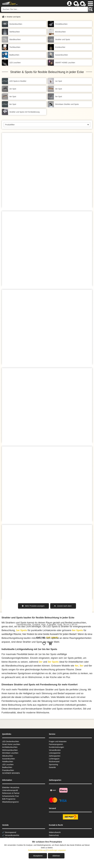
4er (76, 665)
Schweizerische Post (10, 796)
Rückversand (54, 762)
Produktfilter (10, 125)
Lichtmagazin (54, 759)
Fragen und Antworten (58, 741)
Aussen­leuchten (8, 759)
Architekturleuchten (9, 747)
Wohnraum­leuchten (10, 750)
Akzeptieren (38, 856)
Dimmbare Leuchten (10, 753)
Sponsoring (53, 764)
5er (81, 665)
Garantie (52, 767)
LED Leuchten (8, 764)
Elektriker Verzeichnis (10, 787)
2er (40, 661)
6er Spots (77, 630)
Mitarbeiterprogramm (10, 802)
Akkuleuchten (7, 756)
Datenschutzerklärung (36, 850)
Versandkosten (55, 750)
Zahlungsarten (54, 756)
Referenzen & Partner (10, 793)
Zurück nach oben (64, 606)
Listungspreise (54, 753)
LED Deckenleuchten (10, 741)
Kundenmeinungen (56, 747)
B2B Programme (8, 799)
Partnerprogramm (56, 744)
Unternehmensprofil (10, 790)
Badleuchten (7, 767)
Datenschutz (54, 835)
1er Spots (21, 630)
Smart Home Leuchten (11, 744)
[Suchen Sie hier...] (44, 9)
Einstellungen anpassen (56, 850)
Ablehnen (56, 856)
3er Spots (53, 661)
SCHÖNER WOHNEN (11, 773)
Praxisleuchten (8, 770)
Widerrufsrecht (55, 832)
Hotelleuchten (7, 762)
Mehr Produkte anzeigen (35, 606)
